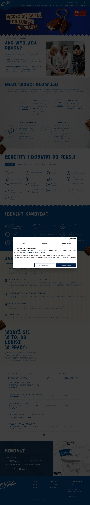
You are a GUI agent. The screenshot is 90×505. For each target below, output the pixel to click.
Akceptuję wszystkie (66, 265)
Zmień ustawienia (44, 265)
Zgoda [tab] (23, 243)
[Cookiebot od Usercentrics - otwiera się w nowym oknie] (70, 239)
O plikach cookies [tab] (66, 243)
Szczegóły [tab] (45, 243)
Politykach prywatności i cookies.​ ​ (36, 252)
